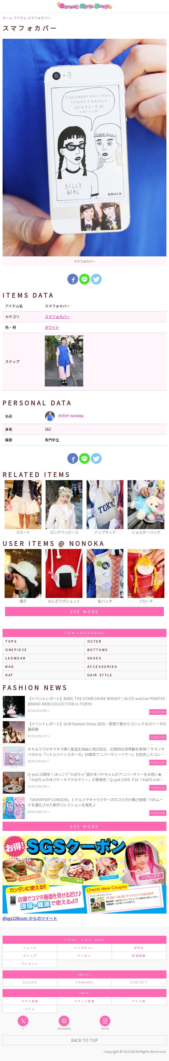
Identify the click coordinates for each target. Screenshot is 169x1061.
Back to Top (84, 1040)
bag (9, 666)
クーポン (84, 955)
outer (94, 641)
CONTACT (139, 982)
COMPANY (84, 982)
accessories (102, 666)
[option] (84, 152)
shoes (94, 658)
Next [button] (160, 507)
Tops (11, 641)
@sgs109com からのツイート (30, 918)
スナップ (30, 955)
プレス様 (139, 1001)
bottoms (97, 649)
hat (9, 675)
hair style (100, 675)
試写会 (139, 948)
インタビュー (84, 948)
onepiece (16, 649)
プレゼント (30, 964)
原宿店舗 (139, 955)
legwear (15, 658)
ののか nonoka (64, 416)
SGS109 (30, 982)
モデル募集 (30, 1001)
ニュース (30, 948)
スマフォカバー (57, 316)
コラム (30, 1009)
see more (84, 611)
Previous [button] (9, 507)
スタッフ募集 (84, 1001)
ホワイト (52, 327)
